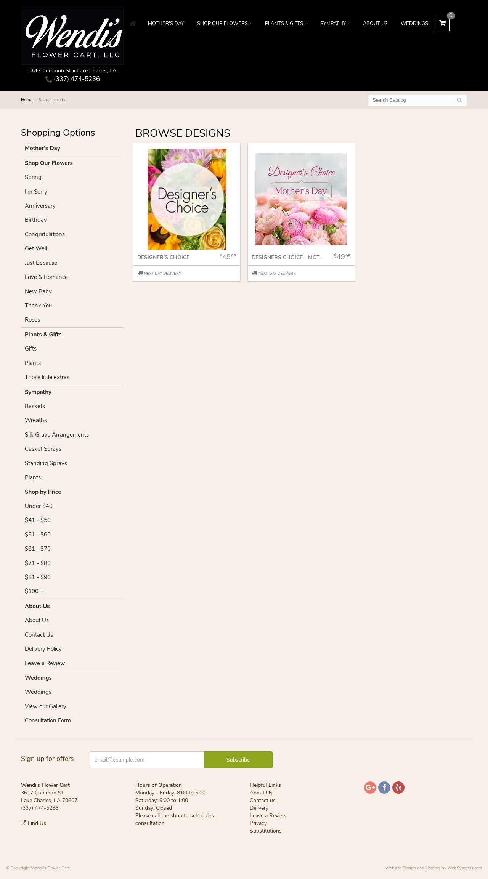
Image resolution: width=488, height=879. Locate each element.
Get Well (36, 248)
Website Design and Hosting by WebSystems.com (433, 868)
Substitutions (266, 830)
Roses (32, 319)
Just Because (41, 263)
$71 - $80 (38, 563)
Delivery (259, 808)
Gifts (31, 348)
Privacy (258, 823)
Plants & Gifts (284, 23)
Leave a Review (45, 663)
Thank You (38, 305)
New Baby (38, 291)
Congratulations (45, 234)
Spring (33, 177)
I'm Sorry (36, 191)
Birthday (36, 220)
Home (26, 100)
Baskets (35, 406)
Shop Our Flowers (222, 23)
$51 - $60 (38, 534)
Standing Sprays (46, 463)
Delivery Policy (43, 649)
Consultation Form (48, 720)
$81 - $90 (38, 577)
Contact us (263, 800)
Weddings (414, 23)
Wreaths (36, 420)
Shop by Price (43, 492)
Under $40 (39, 506)
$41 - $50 (38, 520)
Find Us (33, 823)
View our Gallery (45, 706)
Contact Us (39, 635)
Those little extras (47, 377)
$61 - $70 (38, 548)
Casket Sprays (43, 449)
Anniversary (40, 206)
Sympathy (333, 23)
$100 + (34, 591)
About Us (375, 23)
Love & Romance (46, 277)
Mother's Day (166, 23)
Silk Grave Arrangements (57, 435)
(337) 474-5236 (72, 79)
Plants (33, 363)
